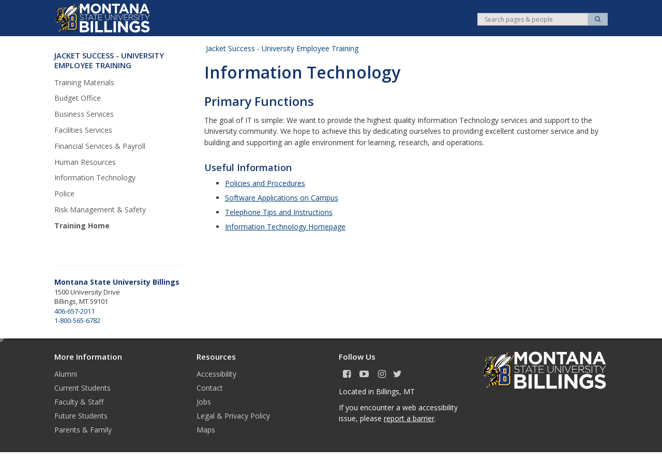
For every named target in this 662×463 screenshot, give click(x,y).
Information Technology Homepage (285, 227)
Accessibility (216, 374)
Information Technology (95, 177)
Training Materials (84, 82)
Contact (210, 388)
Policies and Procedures (265, 183)
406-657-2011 (74, 311)
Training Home (82, 225)
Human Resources (85, 162)
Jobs (204, 402)
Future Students (81, 416)
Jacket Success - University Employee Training (282, 48)
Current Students (82, 388)
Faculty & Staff (78, 402)
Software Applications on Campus (281, 198)
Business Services (84, 114)
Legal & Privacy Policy (233, 416)
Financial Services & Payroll (99, 146)
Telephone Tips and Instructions (279, 212)
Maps (206, 430)
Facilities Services (83, 130)
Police (64, 193)
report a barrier (409, 418)
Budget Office (77, 98)
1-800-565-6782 (77, 320)
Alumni (65, 374)
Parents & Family (83, 430)
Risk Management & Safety (100, 209)
